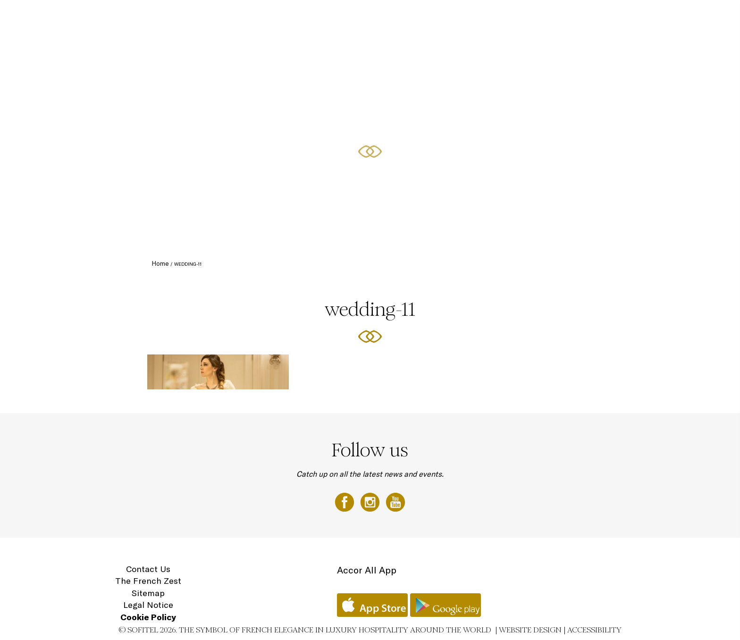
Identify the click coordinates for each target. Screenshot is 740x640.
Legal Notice (148, 604)
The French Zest (148, 580)
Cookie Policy (148, 617)
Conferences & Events (479, 17)
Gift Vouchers (635, 17)
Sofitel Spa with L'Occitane (564, 17)
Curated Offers (412, 17)
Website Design (530, 630)
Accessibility (594, 630)
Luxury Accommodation (272, 17)
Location (678, 17)
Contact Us (148, 569)
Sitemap (148, 593)
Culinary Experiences (348, 17)
